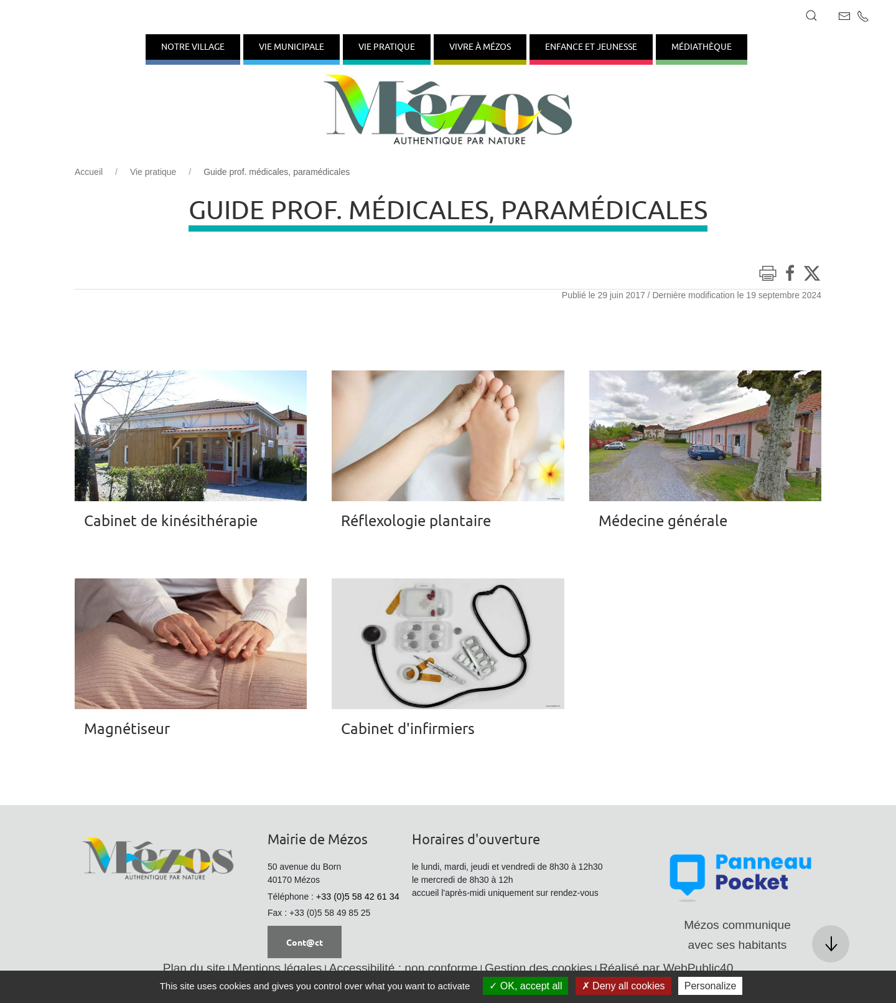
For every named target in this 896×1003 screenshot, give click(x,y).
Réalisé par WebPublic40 (666, 967)
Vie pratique (153, 172)
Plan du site (194, 967)
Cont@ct (304, 942)
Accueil (89, 172)
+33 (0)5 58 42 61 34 (357, 897)
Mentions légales (277, 967)
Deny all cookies (623, 986)
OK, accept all (525, 986)
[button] (811, 15)
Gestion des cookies (538, 967)
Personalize (710, 986)
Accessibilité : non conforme (403, 967)
